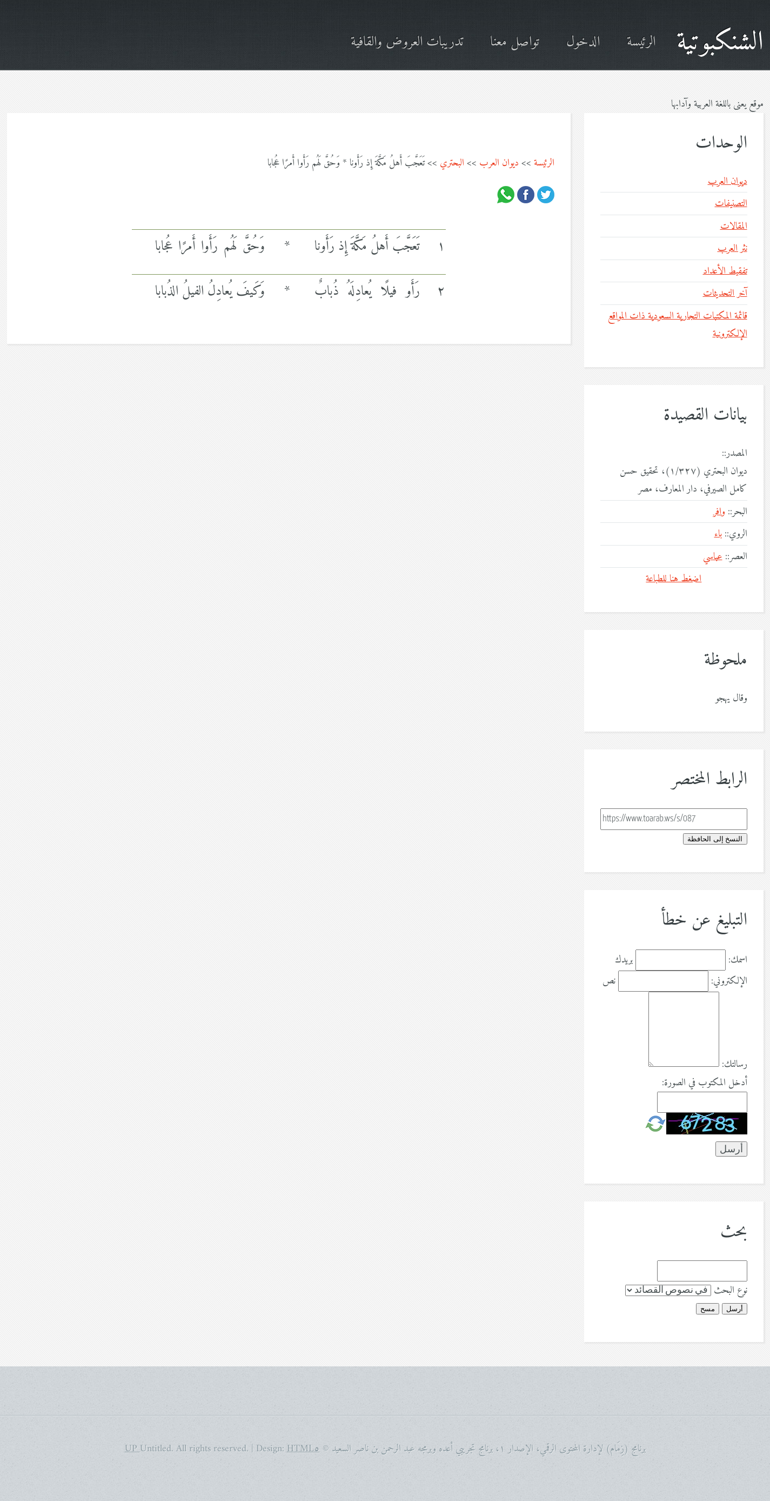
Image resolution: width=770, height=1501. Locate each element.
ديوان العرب (499, 163)
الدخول (583, 42)
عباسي (712, 556)
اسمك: (737, 960)
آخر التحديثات (725, 293)
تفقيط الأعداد (725, 271)
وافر (719, 511)
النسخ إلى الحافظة (714, 839)
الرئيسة (641, 42)
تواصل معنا (514, 42)
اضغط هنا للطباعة (673, 578)
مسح (707, 1309)
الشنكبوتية (720, 42)
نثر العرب (732, 248)
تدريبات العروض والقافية (407, 42)
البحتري (452, 163)
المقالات (733, 226)
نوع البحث (730, 1290)
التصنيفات (731, 203)
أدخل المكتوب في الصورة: (704, 1082)
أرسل (734, 1309)
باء (718, 534)
